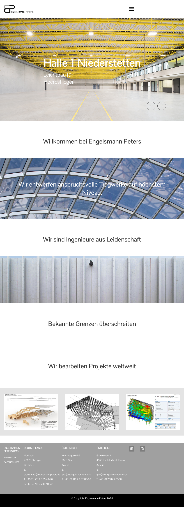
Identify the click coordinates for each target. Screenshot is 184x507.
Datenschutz (11, 462)
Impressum (10, 457)
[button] (151, 106)
